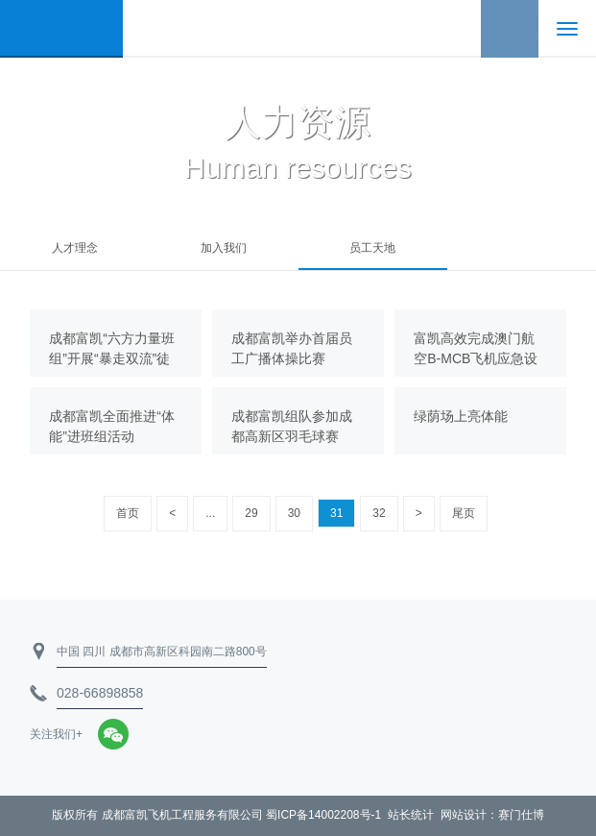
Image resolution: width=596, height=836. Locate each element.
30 (294, 513)
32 (378, 513)
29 (251, 513)
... (210, 513)
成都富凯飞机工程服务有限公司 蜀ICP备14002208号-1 (241, 815)
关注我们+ (56, 734)
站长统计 (411, 815)
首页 (127, 513)
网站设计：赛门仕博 (492, 815)
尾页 (463, 513)
